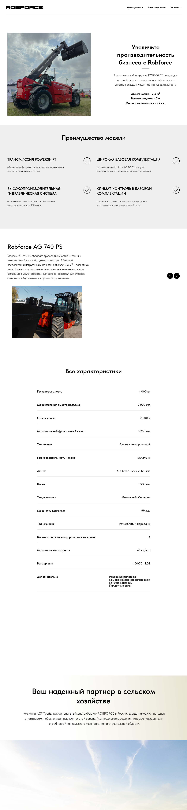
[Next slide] (177, 276)
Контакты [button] (176, 7)
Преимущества (135, 7)
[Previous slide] (170, 276)
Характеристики (157, 7)
